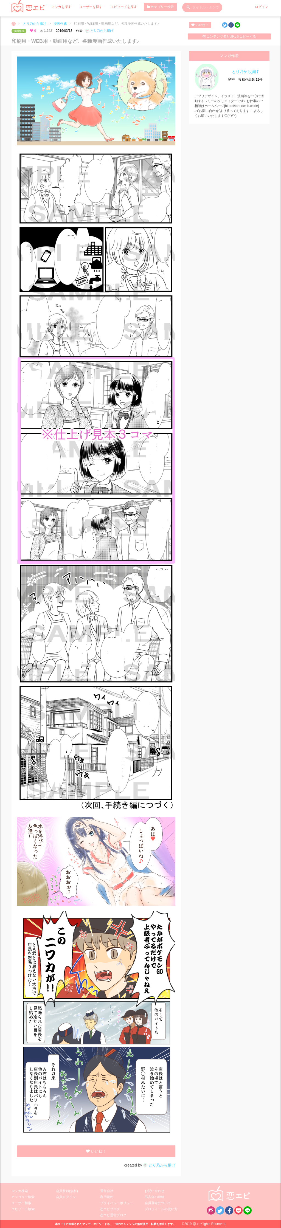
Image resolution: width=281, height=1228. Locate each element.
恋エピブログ (110, 1209)
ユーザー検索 (21, 1203)
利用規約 (106, 1197)
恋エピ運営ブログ (113, 1215)
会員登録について (158, 1203)
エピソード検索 (23, 1209)
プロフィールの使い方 (161, 1209)
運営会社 (106, 1191)
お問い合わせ (154, 1191)
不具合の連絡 (154, 1197)
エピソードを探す (124, 7)
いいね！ (200, 25)
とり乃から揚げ (34, 24)
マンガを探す (61, 7)
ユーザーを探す (90, 7)
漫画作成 (60, 24)
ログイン (261, 7)
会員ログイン (66, 1197)
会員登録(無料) (67, 1191)
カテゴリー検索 (160, 7)
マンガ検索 (20, 1191)
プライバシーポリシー (116, 1203)
